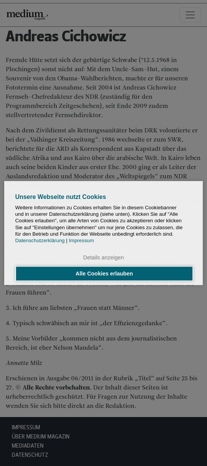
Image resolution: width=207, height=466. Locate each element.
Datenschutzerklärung (40, 241)
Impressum (81, 241)
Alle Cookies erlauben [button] (104, 273)
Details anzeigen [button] (103, 258)
